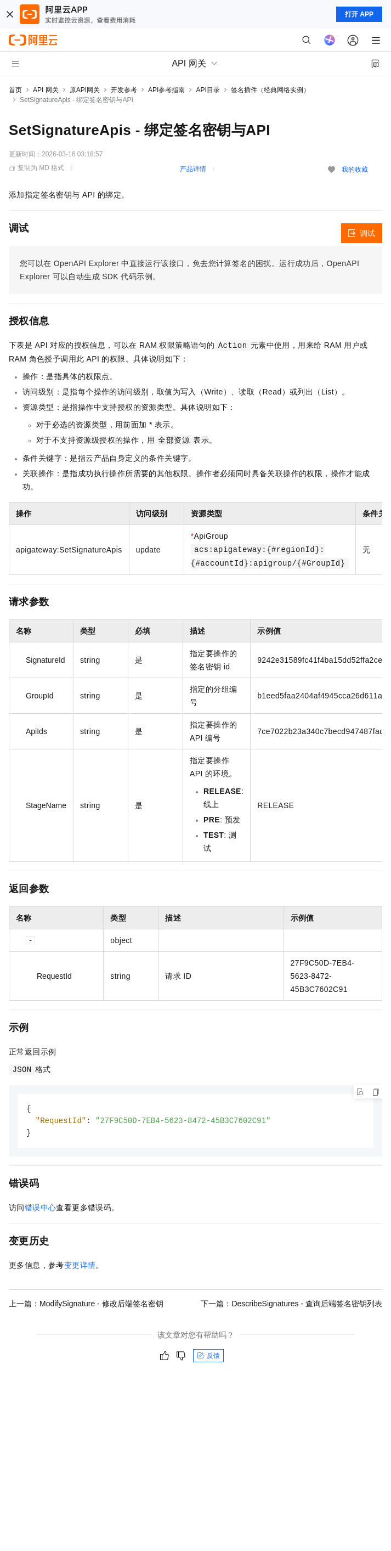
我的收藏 (355, 169)
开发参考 (124, 90)
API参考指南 (166, 90)
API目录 (207, 90)
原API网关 (85, 90)
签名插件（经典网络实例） (270, 90)
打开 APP (359, 14)
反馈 (208, 1357)
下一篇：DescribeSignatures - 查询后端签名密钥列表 (291, 1305)
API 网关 (46, 90)
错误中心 (40, 1209)
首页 (15, 90)
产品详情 (193, 169)
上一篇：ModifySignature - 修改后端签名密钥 (86, 1305)
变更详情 (80, 1266)
